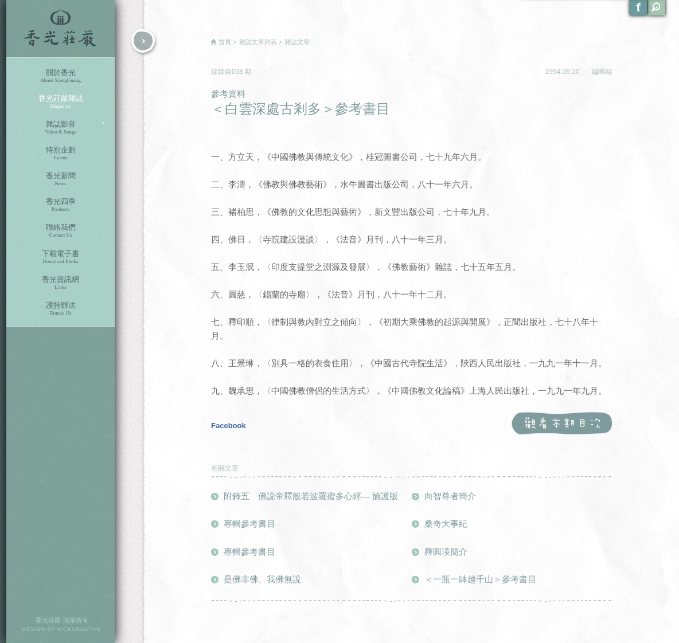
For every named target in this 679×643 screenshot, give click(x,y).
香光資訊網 (60, 283)
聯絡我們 (60, 230)
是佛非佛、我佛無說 (262, 579)
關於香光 (60, 76)
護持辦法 (60, 308)
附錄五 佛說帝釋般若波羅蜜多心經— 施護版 (311, 496)
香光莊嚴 (60, 28)
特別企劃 (60, 153)
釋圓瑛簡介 (445, 551)
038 (238, 72)
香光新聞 (60, 179)
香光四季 (60, 205)
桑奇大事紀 (445, 523)
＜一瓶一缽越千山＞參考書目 (480, 579)
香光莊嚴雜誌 (60, 101)
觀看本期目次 (561, 424)
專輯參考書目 (249, 523)
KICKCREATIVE (79, 629)
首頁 (224, 41)
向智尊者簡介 (450, 496)
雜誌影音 (60, 127)
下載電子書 (60, 257)
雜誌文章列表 (258, 41)
